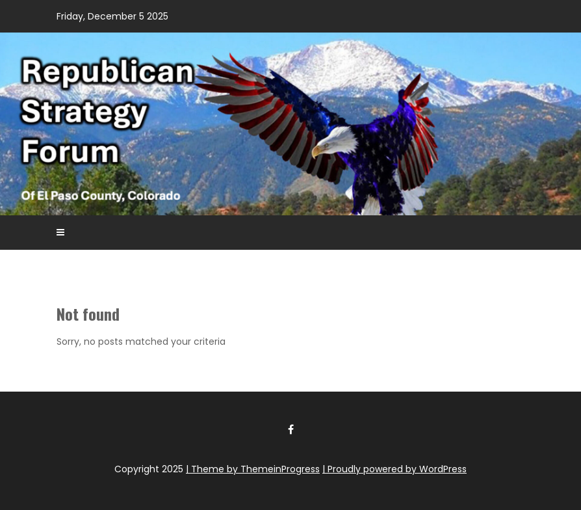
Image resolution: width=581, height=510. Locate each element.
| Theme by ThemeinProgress (253, 469)
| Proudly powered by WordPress (394, 469)
